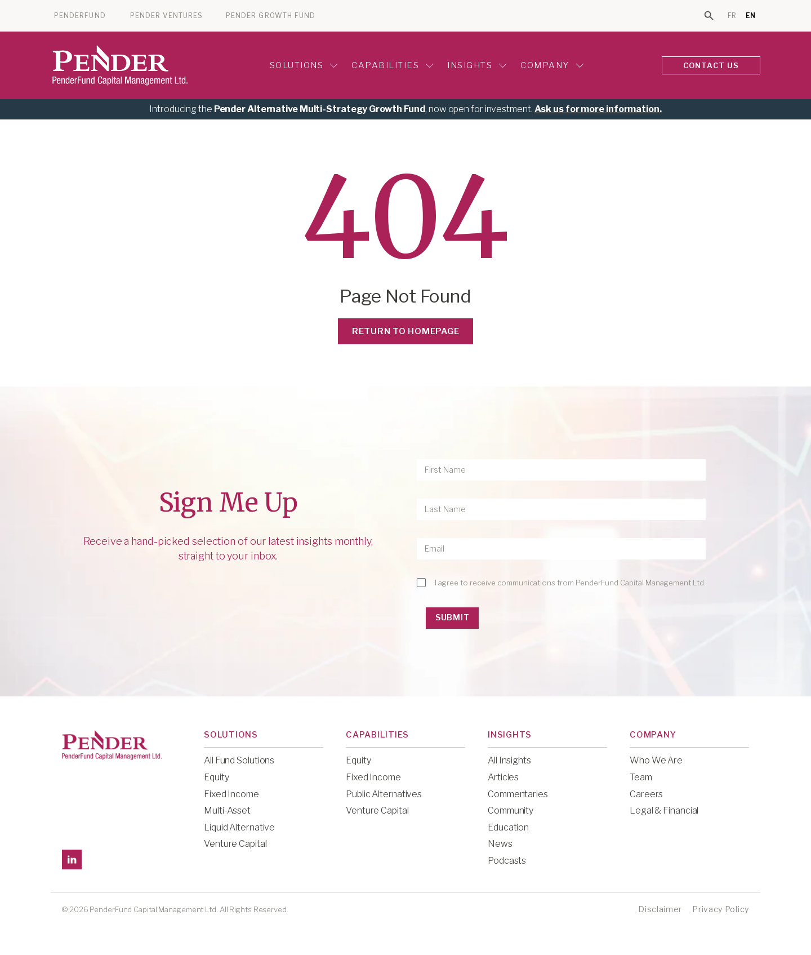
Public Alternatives (384, 794)
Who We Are (656, 760)
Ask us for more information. (598, 109)
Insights (477, 65)
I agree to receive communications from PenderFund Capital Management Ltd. (570, 582)
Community (510, 810)
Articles (503, 777)
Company (552, 65)
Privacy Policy (720, 909)
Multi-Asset (227, 810)
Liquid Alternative (239, 827)
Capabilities (392, 65)
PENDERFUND (80, 16)
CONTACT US (711, 65)
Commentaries (518, 794)
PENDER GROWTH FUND (270, 16)
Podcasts (507, 860)
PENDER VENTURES (166, 16)
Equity (216, 777)
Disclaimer (660, 909)
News (500, 843)
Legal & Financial (664, 810)
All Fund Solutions (239, 760)
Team (641, 777)
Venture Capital (235, 843)
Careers (646, 794)
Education (508, 827)
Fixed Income (231, 794)
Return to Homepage (406, 331)
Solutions (304, 65)
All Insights (509, 760)
